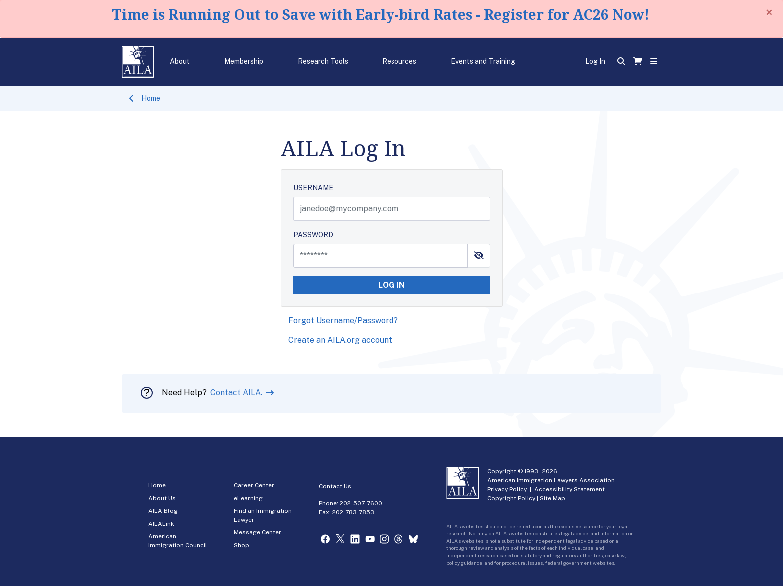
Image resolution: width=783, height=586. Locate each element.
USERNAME (313, 188)
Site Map (552, 498)
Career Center (254, 485)
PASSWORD (313, 235)
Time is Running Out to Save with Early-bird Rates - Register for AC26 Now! (380, 14)
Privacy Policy (507, 489)
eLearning (248, 498)
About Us (162, 498)
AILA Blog (163, 510)
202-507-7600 (361, 503)
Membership (243, 61)
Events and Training (483, 61)
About (180, 61)
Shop (241, 545)
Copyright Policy (511, 498)
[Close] (769, 12)
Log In (595, 61)
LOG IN (391, 285)
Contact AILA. (237, 392)
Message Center (257, 532)
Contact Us (335, 486)
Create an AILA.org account (340, 340)
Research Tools (323, 61)
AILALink (161, 523)
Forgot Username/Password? (343, 320)
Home (150, 98)
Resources (399, 61)
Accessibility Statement (569, 489)
